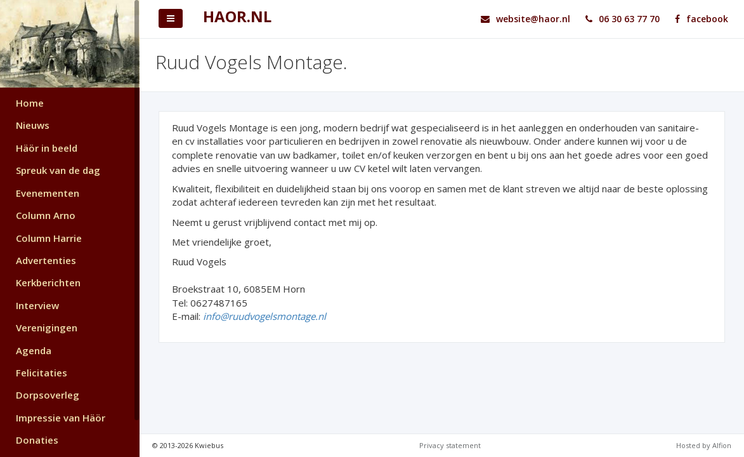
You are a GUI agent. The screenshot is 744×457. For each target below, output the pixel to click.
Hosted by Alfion (703, 445)
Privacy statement (450, 445)
